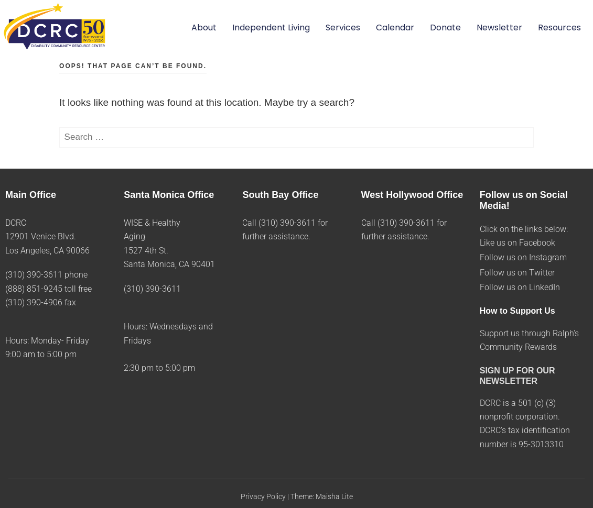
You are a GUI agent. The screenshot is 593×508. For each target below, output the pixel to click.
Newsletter (499, 27)
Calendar (395, 27)
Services (343, 27)
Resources (559, 27)
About (204, 27)
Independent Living (271, 27)
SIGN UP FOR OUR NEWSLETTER (517, 375)
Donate (445, 27)
